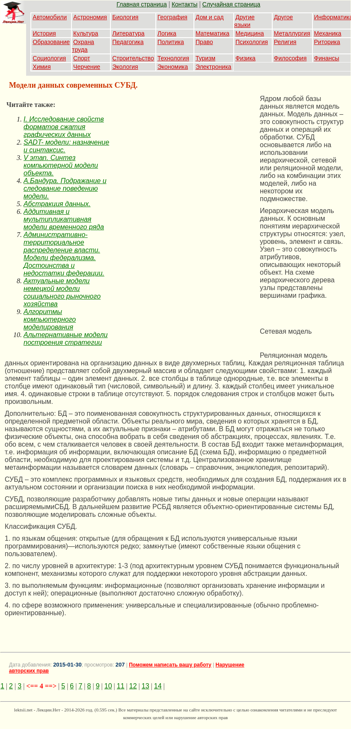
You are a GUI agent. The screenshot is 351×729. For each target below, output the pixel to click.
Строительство (133, 58)
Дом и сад (210, 17)
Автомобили (50, 17)
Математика (212, 33)
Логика (167, 33)
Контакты (184, 4)
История (44, 33)
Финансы (326, 58)
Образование (51, 42)
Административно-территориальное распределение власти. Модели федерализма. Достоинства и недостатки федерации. (64, 254)
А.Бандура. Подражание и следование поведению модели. (65, 188)
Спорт (81, 58)
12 (133, 686)
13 (145, 686)
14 (158, 686)
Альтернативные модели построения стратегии (65, 338)
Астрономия (90, 17)
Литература (128, 33)
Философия (290, 58)
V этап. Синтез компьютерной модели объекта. (61, 165)
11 (121, 686)
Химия (42, 66)
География (172, 17)
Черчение (86, 66)
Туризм (205, 58)
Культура (85, 33)
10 (108, 686)
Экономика (173, 66)
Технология (173, 58)
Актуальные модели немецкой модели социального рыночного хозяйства (62, 292)
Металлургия (292, 33)
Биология (125, 17)
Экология (125, 66)
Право (204, 42)
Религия (285, 42)
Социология (49, 58)
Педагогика (127, 42)
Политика (171, 42)
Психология (251, 42)
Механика (328, 33)
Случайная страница (231, 4)
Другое (283, 17)
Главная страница (141, 4)
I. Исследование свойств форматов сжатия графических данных (64, 127)
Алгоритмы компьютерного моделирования (50, 319)
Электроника (214, 66)
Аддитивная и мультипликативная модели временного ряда (64, 219)
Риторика (327, 42)
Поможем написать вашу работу (170, 665)
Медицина (249, 33)
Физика (245, 58)
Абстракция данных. (57, 203)
